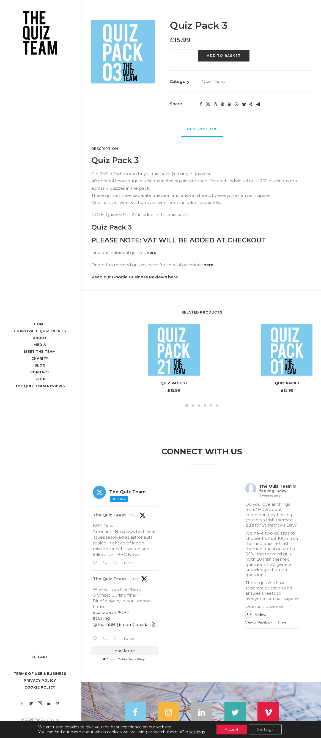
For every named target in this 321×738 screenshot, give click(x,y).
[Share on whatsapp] (236, 104)
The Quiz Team (109, 515)
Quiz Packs (213, 81)
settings (197, 731)
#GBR (123, 612)
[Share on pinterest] (222, 104)
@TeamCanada (132, 624)
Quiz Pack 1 (287, 383)
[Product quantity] (182, 55)
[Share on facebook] (200, 104)
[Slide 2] (193, 405)
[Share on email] (258, 104)
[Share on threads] (215, 104)
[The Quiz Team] (40, 33)
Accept (231, 729)
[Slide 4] (205, 405)
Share (282, 622)
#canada (102, 612)
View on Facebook (258, 622)
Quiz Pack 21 (173, 383)
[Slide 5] (211, 405)
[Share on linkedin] (229, 104)
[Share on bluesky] (243, 104)
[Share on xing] (251, 104)
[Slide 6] (217, 405)
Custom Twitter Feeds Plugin (125, 659)
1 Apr (133, 515)
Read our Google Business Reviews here (134, 276)
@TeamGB (104, 624)
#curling (101, 618)
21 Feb (134, 579)
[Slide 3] (199, 405)
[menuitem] (22, 704)
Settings (265, 729)
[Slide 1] (187, 405)
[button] (22, 704)
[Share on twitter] (208, 104)
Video (256, 614)
